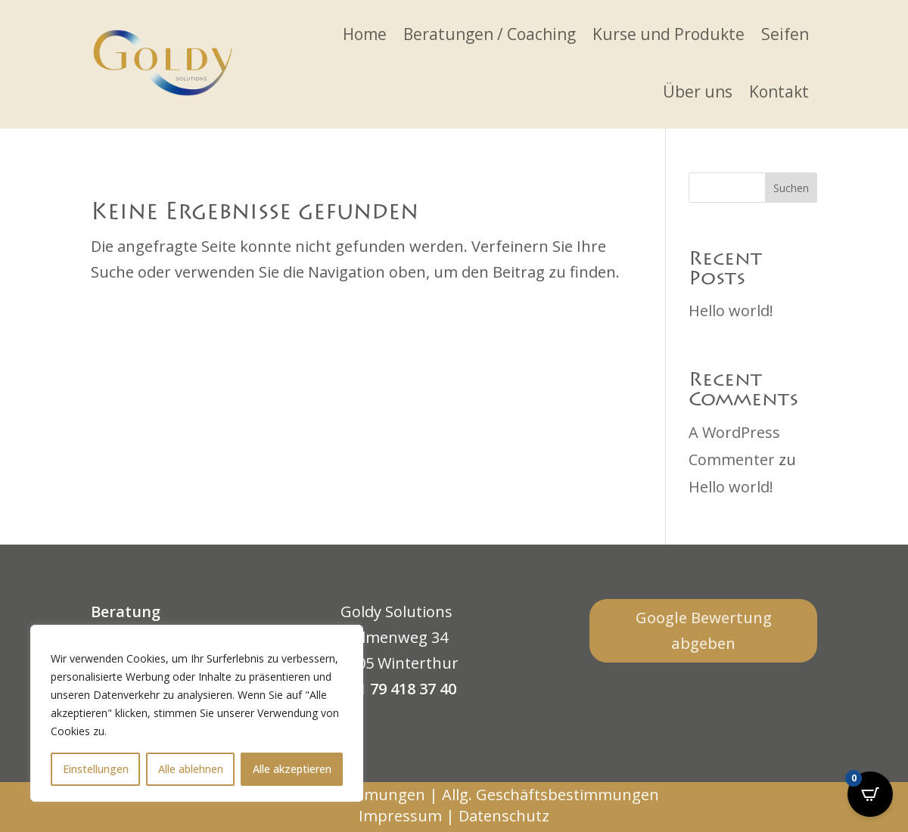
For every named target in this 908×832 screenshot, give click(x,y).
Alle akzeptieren (292, 769)
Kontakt (779, 91)
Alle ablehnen (190, 769)
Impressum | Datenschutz (454, 816)
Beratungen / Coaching (489, 34)
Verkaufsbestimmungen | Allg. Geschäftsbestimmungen (454, 794)
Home (365, 34)
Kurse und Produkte (668, 34)
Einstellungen (96, 769)
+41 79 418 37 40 (398, 688)
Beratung (125, 611)
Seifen (785, 34)
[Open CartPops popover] (870, 794)
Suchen (791, 188)
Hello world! (731, 310)
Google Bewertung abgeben (704, 630)
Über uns (697, 91)
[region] (196, 713)
